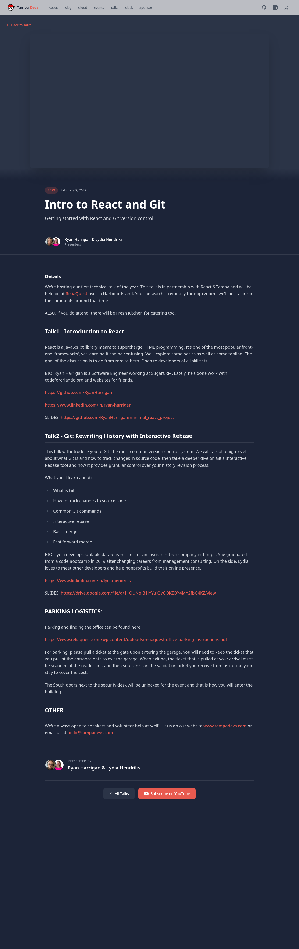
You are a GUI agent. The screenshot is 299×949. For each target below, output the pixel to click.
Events (99, 7)
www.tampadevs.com (225, 726)
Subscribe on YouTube (167, 793)
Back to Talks (18, 25)
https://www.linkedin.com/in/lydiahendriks (88, 580)
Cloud (82, 7)
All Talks (119, 793)
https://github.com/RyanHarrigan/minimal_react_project (117, 417)
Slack (129, 7)
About (53, 7)
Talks (114, 7)
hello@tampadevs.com (90, 732)
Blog (68, 7)
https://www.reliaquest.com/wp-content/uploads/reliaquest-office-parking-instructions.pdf (136, 639)
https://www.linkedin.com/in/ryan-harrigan (88, 405)
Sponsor (145, 7)
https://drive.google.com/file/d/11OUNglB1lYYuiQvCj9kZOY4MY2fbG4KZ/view (138, 593)
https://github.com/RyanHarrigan (78, 392)
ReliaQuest (76, 293)
